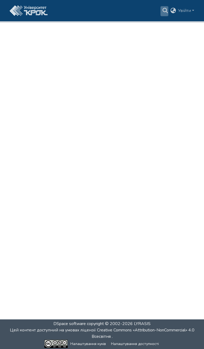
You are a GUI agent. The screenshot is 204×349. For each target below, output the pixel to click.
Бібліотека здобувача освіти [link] (58, 28)
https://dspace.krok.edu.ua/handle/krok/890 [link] (112, 68)
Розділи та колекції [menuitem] (68, 11)
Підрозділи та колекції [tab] (28, 107)
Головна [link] (18, 28)
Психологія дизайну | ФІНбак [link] (45, 275)
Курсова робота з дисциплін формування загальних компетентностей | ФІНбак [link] (97, 199)
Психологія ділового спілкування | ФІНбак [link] (61, 289)
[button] (29, 10)
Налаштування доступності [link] (117, 343)
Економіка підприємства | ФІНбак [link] (50, 166)
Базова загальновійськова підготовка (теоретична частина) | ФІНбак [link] (93, 152)
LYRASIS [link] (142, 324)
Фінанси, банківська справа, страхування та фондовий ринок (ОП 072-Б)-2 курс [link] (102, 34)
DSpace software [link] (69, 324)
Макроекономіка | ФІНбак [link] (40, 232)
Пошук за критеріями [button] (107, 11)
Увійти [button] (185, 11)
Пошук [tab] (183, 104)
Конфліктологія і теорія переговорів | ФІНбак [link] (65, 181)
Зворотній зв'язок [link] (161, 343)
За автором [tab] (89, 107)
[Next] (115, 305)
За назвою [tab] (114, 107)
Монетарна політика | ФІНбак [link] (45, 246)
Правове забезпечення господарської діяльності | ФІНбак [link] (80, 261)
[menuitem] (109, 10)
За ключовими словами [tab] (146, 107)
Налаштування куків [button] (70, 343)
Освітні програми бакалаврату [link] (117, 28)
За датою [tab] (64, 107)
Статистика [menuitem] (145, 11)
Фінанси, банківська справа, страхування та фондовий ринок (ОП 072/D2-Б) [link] (42, 34)
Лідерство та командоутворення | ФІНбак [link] (60, 217)
